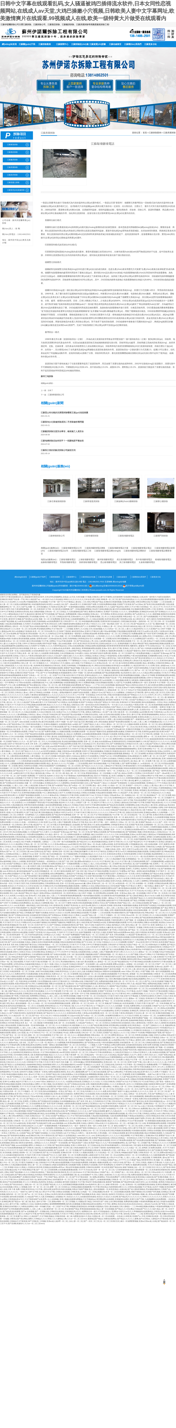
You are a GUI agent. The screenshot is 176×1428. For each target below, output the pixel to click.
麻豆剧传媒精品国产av (25, 871)
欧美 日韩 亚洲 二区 (33, 744)
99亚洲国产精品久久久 (138, 898)
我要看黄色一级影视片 (73, 634)
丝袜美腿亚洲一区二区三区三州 (132, 1043)
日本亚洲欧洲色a (47, 866)
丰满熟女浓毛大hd (50, 886)
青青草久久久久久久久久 (9, 800)
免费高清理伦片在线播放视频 (56, 781)
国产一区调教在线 (42, 1211)
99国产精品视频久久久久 (19, 1172)
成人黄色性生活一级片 (141, 619)
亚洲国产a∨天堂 (138, 1216)
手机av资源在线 (36, 1096)
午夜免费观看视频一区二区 (25, 609)
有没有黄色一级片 (104, 771)
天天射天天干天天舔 (77, 945)
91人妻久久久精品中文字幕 (10, 644)
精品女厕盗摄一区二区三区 (89, 974)
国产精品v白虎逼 (156, 874)
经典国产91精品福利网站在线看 (64, 744)
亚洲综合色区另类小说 (27, 1180)
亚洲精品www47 (152, 1028)
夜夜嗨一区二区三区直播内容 (30, 1153)
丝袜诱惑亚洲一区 (58, 893)
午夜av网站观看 (164, 710)
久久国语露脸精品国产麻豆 (77, 612)
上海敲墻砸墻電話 (86, 559)
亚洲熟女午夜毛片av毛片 (63, 812)
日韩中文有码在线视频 (130, 1008)
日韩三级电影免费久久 (56, 949)
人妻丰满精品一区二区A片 (10, 751)
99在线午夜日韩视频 (48, 810)
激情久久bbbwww (73, 756)
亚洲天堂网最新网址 (88, 761)
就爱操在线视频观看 (109, 974)
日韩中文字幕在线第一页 (156, 678)
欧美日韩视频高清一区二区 (45, 871)
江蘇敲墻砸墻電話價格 (95, 548)
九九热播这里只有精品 (61, 678)
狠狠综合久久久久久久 (55, 1082)
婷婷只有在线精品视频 (150, 651)
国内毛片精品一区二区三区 (161, 859)
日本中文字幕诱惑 (7, 612)
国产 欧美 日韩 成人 (84, 1101)
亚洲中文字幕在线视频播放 (92, 751)
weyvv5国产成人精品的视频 (19, 1158)
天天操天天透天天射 (21, 883)
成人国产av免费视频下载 (142, 864)
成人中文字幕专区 (119, 994)
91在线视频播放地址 (68, 1101)
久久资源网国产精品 (93, 626)
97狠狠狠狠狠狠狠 (155, 829)
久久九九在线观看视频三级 (38, 1160)
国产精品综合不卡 (20, 771)
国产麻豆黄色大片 (88, 825)
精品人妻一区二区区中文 (23, 829)
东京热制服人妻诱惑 (76, 759)
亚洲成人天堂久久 (130, 648)
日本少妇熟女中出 (59, 712)
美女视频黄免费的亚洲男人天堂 (143, 609)
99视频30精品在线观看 (146, 1047)
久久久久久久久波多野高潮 (113, 856)
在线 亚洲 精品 (41, 891)
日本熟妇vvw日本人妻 (133, 744)
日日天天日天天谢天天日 (111, 1128)
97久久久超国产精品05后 (114, 607)
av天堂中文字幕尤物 (57, 670)
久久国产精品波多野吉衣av (130, 1077)
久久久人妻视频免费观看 (14, 763)
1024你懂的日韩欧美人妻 (23, 1055)
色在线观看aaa (105, 741)
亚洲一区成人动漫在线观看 (20, 651)
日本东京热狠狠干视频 (160, 981)
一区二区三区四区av (102, 1023)
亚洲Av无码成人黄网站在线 (121, 881)
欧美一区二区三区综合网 (26, 629)
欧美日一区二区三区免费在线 (140, 817)
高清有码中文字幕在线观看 (161, 962)
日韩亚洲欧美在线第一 (129, 621)
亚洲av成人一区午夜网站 (100, 614)
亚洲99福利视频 (116, 768)
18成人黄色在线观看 (8, 1025)
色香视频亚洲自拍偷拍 (146, 1184)
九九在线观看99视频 (161, 817)
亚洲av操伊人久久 (78, 617)
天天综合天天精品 (101, 795)
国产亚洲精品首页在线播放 (13, 783)
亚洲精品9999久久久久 (78, 967)
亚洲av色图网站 (124, 656)
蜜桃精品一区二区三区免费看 (134, 754)
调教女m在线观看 (151, 922)
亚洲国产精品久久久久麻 (146, 957)
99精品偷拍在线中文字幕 (46, 1030)
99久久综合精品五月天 (87, 744)
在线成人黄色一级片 (118, 849)
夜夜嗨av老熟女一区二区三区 (109, 634)
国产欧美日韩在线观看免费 (154, 604)
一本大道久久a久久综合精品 (52, 599)
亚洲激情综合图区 (122, 1199)
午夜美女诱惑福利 (35, 656)
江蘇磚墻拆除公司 (56, 394)
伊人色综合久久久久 (157, 1175)
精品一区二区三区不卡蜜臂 (60, 903)
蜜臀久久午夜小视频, (100, 910)
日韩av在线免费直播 (76, 646)
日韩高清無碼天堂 (80, 1148)
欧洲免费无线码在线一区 (51, 754)
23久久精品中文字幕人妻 (65, 710)
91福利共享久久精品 (103, 925)
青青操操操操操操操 (88, 1209)
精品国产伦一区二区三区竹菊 (42, 719)
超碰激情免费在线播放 (115, 732)
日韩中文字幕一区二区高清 (156, 893)
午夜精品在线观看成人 (107, 878)
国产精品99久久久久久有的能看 (40, 1128)
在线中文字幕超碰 (131, 996)
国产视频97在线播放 (40, 913)
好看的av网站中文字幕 (149, 776)
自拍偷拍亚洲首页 (23, 900)
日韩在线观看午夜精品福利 (100, 918)
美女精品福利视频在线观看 (72, 741)
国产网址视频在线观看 (98, 1040)
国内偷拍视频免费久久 (94, 729)
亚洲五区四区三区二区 (96, 778)
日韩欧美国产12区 (91, 981)
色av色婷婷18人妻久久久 (130, 673)
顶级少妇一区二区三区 (33, 1184)
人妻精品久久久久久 (41, 1143)
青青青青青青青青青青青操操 (46, 1121)
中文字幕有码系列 (109, 1104)
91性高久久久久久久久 (9, 1192)
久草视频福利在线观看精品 (142, 1211)
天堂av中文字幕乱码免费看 (97, 871)
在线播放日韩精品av (94, 971)
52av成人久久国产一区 (9, 981)
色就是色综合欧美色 (166, 856)
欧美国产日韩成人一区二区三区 (34, 675)
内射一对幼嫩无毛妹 (42, 1206)
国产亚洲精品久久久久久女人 (21, 1077)
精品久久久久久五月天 (97, 854)
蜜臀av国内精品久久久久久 (88, 861)
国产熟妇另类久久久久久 (65, 1089)
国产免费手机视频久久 (131, 763)
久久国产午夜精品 (54, 925)
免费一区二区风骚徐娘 (101, 959)
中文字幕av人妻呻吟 (133, 1040)
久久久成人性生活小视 (24, 666)
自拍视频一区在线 (50, 692)
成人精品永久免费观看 (72, 734)
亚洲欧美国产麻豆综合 (28, 945)
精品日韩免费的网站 (144, 798)
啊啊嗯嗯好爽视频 (68, 680)
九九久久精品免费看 (59, 661)
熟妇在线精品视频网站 (137, 979)
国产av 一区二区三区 (143, 670)
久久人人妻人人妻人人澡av (23, 1057)
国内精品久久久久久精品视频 (70, 1069)
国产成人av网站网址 (115, 1072)
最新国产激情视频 (113, 1182)
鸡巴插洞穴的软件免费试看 (100, 653)
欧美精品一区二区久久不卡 (151, 607)
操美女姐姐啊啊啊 (103, 825)
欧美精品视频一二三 (12, 761)
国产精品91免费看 (94, 1001)
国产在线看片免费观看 (26, 776)
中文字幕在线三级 (64, 800)
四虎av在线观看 (102, 1094)
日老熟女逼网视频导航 (22, 604)
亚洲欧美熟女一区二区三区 (163, 766)
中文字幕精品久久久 (88, 663)
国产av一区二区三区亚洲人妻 (17, 851)
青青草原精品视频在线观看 (10, 1084)
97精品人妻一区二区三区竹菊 (35, 844)
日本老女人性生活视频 (13, 847)
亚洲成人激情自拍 (112, 670)
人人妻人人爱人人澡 (111, 908)
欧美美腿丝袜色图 (119, 695)
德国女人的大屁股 (72, 663)
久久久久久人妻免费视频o (129, 612)
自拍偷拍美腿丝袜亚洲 (104, 817)
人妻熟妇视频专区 (65, 692)
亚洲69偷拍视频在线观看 (135, 778)
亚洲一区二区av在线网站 (115, 1155)
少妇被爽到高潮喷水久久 (114, 1016)
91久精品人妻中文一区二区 (55, 834)
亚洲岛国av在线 (58, 1111)
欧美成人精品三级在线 (135, 807)
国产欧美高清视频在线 (116, 832)
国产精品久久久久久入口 (21, 967)
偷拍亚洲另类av (78, 631)
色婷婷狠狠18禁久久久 (51, 1065)
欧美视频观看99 (65, 673)
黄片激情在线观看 (64, 871)
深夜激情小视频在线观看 (140, 680)
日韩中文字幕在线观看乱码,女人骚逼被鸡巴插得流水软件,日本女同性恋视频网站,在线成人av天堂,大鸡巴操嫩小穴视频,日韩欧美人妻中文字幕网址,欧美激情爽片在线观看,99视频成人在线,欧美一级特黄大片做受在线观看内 (87, 11)
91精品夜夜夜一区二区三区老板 (22, 971)
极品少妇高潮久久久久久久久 (102, 834)
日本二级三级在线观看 (75, 954)
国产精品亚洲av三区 (16, 724)
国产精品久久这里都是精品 (111, 940)
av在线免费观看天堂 (54, 621)
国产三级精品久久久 (154, 1025)
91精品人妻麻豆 (154, 886)
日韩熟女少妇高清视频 (69, 702)
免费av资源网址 (98, 1177)
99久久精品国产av (32, 599)
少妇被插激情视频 (103, 1180)
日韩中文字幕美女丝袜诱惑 (87, 827)
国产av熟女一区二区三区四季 (80, 785)
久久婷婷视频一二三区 (165, 812)
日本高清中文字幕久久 (99, 947)
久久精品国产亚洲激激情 (97, 661)
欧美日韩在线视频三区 (157, 898)
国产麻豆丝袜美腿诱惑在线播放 (25, 1069)
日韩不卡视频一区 (167, 629)
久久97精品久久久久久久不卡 (26, 700)
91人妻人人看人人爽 (105, 697)
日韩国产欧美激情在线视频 (118, 937)
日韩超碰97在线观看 (31, 697)
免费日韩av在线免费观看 (148, 1099)
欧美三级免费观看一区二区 (41, 900)
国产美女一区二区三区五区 (16, 1035)
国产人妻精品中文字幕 (91, 1069)
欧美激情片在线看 (155, 932)
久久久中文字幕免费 (53, 991)
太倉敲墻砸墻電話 (147, 562)
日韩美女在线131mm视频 (140, 878)
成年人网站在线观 (149, 1040)
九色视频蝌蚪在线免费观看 (155, 1199)
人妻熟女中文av (96, 692)
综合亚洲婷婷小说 (150, 856)
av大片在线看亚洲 (155, 976)
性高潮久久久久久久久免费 (109, 636)
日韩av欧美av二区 (117, 795)
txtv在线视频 (110, 749)
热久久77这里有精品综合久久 (68, 717)
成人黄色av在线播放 (153, 1194)
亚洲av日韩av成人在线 (94, 807)
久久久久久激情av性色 (53, 648)
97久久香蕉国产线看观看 (150, 729)
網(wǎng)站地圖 (119, 582)
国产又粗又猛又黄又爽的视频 (81, 722)
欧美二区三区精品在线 (105, 1065)
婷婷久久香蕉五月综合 (22, 952)
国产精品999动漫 (62, 1113)
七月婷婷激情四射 (122, 1170)
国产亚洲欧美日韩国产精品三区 (118, 903)
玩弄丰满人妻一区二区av (49, 636)
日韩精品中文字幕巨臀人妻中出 (138, 692)
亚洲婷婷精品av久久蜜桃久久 (123, 798)
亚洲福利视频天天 (125, 644)
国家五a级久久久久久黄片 (73, 656)
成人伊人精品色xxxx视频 (38, 790)
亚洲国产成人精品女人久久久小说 (116, 1033)
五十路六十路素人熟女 (50, 964)
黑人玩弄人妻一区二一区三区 (64, 827)
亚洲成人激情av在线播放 (65, 700)
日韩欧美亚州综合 (61, 971)
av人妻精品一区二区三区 (104, 962)
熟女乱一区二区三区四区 (95, 935)
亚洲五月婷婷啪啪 (38, 621)
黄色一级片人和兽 (99, 785)
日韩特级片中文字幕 (99, 957)
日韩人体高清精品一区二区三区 (66, 1109)
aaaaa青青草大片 (64, 749)
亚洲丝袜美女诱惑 (114, 854)
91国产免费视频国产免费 (75, 935)
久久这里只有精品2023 (80, 847)
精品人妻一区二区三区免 (75, 773)
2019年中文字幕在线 (69, 952)
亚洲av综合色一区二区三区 (107, 663)
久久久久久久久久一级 (133, 856)
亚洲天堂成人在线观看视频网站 (73, 619)
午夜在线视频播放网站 (116, 1143)
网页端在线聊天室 (70, 690)
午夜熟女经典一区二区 (142, 705)
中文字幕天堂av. (119, 991)
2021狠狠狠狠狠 (146, 974)
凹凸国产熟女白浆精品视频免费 (35, 626)
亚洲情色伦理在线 (22, 612)
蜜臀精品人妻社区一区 (13, 626)
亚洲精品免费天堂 (156, 851)
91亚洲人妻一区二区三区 (77, 930)
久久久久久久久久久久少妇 (163, 717)
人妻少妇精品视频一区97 (67, 644)
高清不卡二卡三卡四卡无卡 (18, 1118)
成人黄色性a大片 (36, 668)
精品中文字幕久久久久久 (103, 803)
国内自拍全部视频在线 (16, 1006)
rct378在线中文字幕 (17, 869)
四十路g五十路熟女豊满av (40, 893)
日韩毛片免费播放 (142, 874)
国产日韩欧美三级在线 (32, 1148)
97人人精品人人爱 (146, 785)
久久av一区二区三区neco (77, 1219)
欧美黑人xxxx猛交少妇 (55, 604)
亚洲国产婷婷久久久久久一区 (17, 741)
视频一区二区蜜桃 (163, 1160)
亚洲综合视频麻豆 (167, 641)
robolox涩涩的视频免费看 (79, 781)
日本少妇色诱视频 (107, 685)
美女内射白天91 (103, 744)
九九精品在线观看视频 (137, 783)
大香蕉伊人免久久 (153, 1023)
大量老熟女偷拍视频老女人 (40, 695)
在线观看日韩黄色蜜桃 (50, 653)
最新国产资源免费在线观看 (119, 722)
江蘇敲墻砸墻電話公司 (71, 548)
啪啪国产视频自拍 (58, 922)
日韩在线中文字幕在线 (116, 945)
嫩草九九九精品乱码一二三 (145, 781)
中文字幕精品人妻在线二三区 (74, 602)
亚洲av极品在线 (10, 1170)
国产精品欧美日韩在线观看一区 (29, 634)
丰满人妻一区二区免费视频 (13, 969)
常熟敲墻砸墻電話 (68, 562)
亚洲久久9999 (143, 1126)
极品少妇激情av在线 (46, 994)
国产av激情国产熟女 (60, 785)
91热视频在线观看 (164, 905)
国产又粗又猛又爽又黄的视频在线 (39, 812)
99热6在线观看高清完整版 (133, 768)
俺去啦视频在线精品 (99, 842)
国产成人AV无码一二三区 (45, 1038)
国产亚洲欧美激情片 (16, 1224)
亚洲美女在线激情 (55, 891)
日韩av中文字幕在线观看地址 (19, 954)
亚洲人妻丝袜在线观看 (18, 759)
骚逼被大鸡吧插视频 (45, 1023)
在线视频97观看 (74, 1165)
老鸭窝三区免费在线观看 (156, 837)
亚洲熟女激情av (103, 768)
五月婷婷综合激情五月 (9, 940)
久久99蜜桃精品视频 (139, 1084)
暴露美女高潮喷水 (96, 612)
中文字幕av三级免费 (117, 1028)
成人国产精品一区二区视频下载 (138, 1143)
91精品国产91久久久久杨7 (51, 1155)
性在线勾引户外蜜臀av (118, 871)
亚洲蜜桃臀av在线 (155, 656)
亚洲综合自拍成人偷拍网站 (121, 614)
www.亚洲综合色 (36, 851)
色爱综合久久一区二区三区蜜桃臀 (65, 974)
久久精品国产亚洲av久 (152, 744)
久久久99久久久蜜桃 (116, 947)
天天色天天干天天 (142, 739)
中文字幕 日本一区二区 (22, 918)
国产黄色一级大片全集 (85, 925)
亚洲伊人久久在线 (81, 629)
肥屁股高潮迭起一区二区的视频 (98, 773)
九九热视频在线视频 (12, 1104)
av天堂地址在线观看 (34, 658)
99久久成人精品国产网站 (19, 893)
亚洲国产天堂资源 (124, 604)
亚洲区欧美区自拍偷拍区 (110, 621)
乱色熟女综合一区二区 (148, 710)
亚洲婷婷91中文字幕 (133, 732)
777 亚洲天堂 (41, 776)
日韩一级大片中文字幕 (44, 1050)
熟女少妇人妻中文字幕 (94, 822)
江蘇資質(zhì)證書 (97, 44)
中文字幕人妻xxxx (122, 898)
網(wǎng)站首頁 (9, 44)
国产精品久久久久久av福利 (50, 969)
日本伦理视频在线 (67, 653)
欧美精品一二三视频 (101, 849)
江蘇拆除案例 (44, 44)
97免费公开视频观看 (33, 842)
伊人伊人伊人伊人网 (12, 1138)
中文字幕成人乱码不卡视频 (136, 991)
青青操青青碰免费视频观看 (10, 675)
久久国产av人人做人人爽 (84, 1087)
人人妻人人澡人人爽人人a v (11, 898)
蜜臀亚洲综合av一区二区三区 (122, 1035)
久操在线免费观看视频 (53, 805)
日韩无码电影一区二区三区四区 (48, 680)
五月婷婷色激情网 (129, 854)
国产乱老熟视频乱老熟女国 (90, 1150)
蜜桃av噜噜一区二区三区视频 (63, 1202)
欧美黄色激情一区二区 (18, 935)
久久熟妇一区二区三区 (116, 785)
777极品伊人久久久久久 (105, 1006)
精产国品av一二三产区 (91, 685)
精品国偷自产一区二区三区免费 (159, 795)
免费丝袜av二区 (98, 712)
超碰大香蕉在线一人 (90, 636)
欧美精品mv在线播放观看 (31, 717)
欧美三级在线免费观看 (37, 949)
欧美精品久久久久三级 (153, 1020)
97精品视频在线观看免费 (126, 631)
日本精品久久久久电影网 (60, 918)
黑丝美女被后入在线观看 (71, 878)
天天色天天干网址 (15, 653)
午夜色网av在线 (125, 619)
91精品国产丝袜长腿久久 (120, 810)
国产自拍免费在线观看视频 (149, 908)
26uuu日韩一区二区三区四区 (137, 915)
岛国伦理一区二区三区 (79, 1052)
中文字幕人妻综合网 (120, 1020)
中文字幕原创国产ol (51, 702)
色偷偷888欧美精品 (32, 964)
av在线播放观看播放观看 (91, 734)
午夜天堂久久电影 (99, 932)
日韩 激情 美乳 (27, 1138)
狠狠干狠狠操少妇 (43, 922)
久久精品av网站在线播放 (150, 673)
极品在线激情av (75, 1060)
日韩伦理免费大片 (41, 1138)
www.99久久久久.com (8, 905)
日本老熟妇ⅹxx (121, 1089)
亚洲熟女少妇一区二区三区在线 (93, 1131)
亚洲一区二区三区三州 (124, 624)
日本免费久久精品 (82, 653)
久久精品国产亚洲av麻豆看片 (31, 702)
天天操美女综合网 (56, 607)
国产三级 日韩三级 (112, 712)
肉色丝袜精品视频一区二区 (143, 910)
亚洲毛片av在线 (114, 957)
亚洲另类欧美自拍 (168, 979)
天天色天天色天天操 (111, 781)
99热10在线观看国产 (63, 688)
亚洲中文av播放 (43, 940)
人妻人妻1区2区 (138, 969)
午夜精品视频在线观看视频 (111, 754)
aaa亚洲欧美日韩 (146, 712)
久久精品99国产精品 (73, 651)
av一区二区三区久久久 (20, 670)
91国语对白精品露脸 (19, 932)
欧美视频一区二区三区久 (50, 962)
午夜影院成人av (160, 712)
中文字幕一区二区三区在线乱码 (124, 815)
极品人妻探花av (73, 705)
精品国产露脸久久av (125, 1055)
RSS (102, 582)
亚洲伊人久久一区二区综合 (13, 734)
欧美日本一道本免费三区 (158, 800)
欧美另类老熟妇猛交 (156, 690)
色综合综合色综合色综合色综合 (130, 1204)
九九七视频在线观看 (131, 724)
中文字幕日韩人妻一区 (62, 1040)
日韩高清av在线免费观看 (71, 751)
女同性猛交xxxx (118, 918)
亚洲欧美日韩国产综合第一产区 (12, 599)
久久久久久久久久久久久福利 (17, 695)
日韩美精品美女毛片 (85, 639)
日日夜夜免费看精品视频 (106, 604)
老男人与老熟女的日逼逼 (163, 631)
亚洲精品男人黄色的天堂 (132, 661)
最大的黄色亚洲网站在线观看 (54, 658)
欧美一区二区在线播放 (129, 712)
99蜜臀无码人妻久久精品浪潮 (77, 922)
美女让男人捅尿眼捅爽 (75, 1072)
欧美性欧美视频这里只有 (12, 925)
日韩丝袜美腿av (21, 837)
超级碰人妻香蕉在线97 (39, 639)
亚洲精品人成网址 (47, 1079)
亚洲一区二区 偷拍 (91, 741)
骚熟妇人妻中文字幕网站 (142, 697)
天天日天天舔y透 (67, 739)
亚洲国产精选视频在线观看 (29, 795)
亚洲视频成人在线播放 (54, 1197)
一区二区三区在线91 (12, 937)
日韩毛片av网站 (160, 1035)
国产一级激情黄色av (138, 719)
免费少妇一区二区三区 (80, 810)
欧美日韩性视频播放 (120, 639)
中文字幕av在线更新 (23, 683)
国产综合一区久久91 (104, 798)
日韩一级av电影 (108, 624)
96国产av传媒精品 (108, 1109)
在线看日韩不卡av (86, 795)
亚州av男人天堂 (78, 800)
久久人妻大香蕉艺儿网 (31, 866)
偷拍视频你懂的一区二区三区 (162, 746)
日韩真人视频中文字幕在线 (85, 697)
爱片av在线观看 (105, 680)
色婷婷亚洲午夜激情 (34, 1013)
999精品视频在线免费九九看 (127, 710)
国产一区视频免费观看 (155, 861)
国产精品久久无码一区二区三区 (72, 807)
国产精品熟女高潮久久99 (94, 749)
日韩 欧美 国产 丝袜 (100, 1202)
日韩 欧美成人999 (118, 1101)
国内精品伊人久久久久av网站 (64, 849)
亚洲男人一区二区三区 (124, 839)
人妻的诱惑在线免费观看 (19, 756)
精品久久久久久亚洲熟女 (54, 778)
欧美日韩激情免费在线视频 (48, 942)
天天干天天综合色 (137, 891)
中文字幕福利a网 (21, 1001)
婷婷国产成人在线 (42, 746)
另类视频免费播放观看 (33, 736)
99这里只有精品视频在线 (102, 609)
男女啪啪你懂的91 (118, 913)
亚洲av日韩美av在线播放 (162, 815)
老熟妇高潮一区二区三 (116, 690)
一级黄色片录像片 (165, 707)
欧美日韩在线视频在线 (153, 1101)
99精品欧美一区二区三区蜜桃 (93, 651)
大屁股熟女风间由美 (26, 1050)
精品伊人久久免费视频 (56, 1043)
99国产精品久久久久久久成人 (57, 1008)
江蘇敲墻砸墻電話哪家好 (135, 551)
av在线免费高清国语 (156, 989)
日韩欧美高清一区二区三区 (55, 976)
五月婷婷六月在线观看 (31, 624)
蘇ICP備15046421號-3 (79, 586)
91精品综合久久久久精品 (160, 793)
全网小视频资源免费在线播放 (69, 624)
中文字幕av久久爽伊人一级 (136, 886)
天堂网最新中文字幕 (162, 1106)
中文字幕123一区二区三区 (101, 739)
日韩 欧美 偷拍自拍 (129, 626)
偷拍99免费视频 (11, 807)
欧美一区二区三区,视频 (99, 1003)
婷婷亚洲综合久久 (139, 759)
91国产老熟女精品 (115, 661)
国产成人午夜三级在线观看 (28, 807)
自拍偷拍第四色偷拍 (134, 1045)
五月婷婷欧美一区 (7, 825)
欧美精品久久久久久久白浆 (52, 1106)
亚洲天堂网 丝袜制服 (151, 1045)
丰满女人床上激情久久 (60, 798)
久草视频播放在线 (84, 666)
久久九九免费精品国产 (138, 639)
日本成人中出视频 (166, 790)
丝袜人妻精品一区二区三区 (32, 898)
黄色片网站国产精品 (95, 602)
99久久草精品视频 (154, 839)
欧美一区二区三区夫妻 (63, 957)
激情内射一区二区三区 (147, 621)
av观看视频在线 (38, 683)
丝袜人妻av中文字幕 (8, 678)
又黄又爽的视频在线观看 (53, 668)
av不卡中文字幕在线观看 (77, 900)
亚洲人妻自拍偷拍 (129, 957)
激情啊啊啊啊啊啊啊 (57, 1204)
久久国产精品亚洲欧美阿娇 (97, 1025)
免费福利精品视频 (106, 981)
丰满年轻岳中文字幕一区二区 (14, 658)
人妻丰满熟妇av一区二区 (150, 1008)
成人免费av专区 (145, 636)
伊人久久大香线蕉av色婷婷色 (34, 1182)
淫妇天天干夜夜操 (101, 776)
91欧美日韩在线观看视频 (82, 903)
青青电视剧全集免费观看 (71, 685)
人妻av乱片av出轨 (150, 1204)
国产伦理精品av (79, 736)
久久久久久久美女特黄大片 (105, 1018)
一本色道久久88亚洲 (123, 1216)
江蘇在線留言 (115, 44)
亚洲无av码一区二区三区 (54, 989)
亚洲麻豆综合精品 (73, 793)
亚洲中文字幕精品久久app (82, 881)
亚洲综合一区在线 (114, 688)
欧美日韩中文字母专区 (75, 675)
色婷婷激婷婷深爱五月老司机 (132, 820)
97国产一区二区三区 (163, 964)
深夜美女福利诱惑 (137, 1038)
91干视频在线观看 (11, 1028)
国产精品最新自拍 (121, 962)
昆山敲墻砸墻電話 (108, 562)
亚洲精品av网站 (150, 812)
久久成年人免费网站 (140, 881)
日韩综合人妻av (21, 692)
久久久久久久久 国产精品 (67, 788)
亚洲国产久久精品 (40, 856)
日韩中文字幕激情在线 (147, 751)
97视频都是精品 (77, 678)
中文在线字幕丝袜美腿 (20, 781)
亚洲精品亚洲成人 (13, 854)
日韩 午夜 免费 (13, 1189)
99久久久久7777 (153, 979)
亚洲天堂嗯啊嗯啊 (53, 817)
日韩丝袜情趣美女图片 (53, 979)
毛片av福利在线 (34, 927)
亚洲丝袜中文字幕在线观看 (130, 702)
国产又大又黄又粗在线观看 (95, 1072)
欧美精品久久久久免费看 (30, 1106)
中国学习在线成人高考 (65, 1087)
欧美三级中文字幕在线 (20, 989)
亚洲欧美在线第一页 (25, 1025)
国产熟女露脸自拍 (34, 685)
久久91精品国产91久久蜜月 (38, 832)
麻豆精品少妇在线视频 (46, 1113)
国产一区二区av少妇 (130, 727)
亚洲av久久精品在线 (88, 771)
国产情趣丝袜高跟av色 (135, 913)
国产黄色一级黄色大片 (165, 1082)
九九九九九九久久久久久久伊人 (64, 695)
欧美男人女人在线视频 (49, 1199)
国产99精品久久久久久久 (137, 695)
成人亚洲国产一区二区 (67, 1096)
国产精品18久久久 (84, 842)
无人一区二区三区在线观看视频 (139, 771)
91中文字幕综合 (73, 658)
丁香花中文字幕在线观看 (31, 937)
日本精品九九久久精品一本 (53, 935)
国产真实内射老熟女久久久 (129, 599)
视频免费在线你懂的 (152, 1096)
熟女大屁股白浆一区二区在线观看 (101, 1216)
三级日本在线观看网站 (11, 663)
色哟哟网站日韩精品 (38, 996)
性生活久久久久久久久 (99, 812)
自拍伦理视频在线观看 (104, 683)
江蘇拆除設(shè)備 (79, 44)
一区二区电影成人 (55, 768)
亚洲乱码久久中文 (121, 998)
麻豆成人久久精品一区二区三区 (43, 1158)
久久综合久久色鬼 (18, 822)
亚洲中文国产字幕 (134, 1062)
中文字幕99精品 (158, 954)
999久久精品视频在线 (14, 805)
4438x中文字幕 (78, 749)
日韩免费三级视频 (118, 869)
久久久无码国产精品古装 (50, 1074)
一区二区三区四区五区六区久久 (150, 1167)
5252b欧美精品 (14, 1023)
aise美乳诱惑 (64, 1052)
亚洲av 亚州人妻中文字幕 (112, 648)
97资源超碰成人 (104, 1211)
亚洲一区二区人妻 (24, 729)
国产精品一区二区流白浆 (137, 930)
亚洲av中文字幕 (45, 785)
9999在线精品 (125, 837)
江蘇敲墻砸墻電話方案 (118, 548)
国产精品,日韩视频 (137, 900)
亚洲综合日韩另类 (35, 1167)
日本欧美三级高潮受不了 (15, 1060)
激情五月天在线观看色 (89, 756)
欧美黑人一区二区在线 (156, 639)
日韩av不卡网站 (145, 954)
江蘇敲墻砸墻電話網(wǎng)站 (107, 551)
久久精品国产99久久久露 (34, 1197)
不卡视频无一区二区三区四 (114, 915)
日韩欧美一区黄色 (40, 1072)
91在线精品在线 (54, 741)
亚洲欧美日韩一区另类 (125, 874)
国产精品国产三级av (98, 783)
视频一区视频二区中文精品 (45, 749)
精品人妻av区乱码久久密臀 (100, 719)
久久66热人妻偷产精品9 (67, 927)
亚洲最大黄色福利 (58, 756)
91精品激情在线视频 (104, 793)
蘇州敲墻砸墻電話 (105, 559)
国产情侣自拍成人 (84, 641)
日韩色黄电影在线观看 (30, 761)
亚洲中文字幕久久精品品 (115, 1079)
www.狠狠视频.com (59, 1123)
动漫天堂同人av (141, 1182)
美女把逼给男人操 (126, 761)
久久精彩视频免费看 (49, 1148)
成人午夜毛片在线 (116, 1162)
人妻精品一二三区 (49, 842)
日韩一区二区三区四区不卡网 (139, 746)
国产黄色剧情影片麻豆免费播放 (37, 876)
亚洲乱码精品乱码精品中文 (112, 1099)
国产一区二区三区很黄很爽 (46, 1170)
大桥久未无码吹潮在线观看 (109, 714)
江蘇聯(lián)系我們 (132, 44)
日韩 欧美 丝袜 (22, 668)
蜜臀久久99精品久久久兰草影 (39, 1145)
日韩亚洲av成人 (60, 1128)
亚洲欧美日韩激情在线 (113, 751)
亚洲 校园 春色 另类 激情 (131, 1145)
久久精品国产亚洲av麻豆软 (114, 729)
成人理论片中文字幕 (118, 736)
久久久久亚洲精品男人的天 (120, 1084)
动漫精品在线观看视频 (35, 976)
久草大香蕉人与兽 (166, 1138)
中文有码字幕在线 (55, 690)
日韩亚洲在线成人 (149, 832)
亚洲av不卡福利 (153, 641)
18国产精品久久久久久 (17, 991)
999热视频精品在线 (59, 829)
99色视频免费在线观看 (90, 621)
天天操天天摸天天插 (157, 668)
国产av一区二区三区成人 (34, 1194)
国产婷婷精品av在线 (98, 922)
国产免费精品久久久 (160, 1094)
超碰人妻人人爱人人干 (50, 896)
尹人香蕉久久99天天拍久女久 (146, 1055)
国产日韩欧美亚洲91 (18, 1013)
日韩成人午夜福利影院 (108, 656)
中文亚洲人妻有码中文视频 (10, 619)
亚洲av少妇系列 (163, 751)
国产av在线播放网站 (106, 1011)
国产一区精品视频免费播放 (80, 609)
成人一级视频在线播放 (89, 658)
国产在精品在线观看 (58, 954)
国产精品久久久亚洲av (40, 967)
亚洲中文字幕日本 (115, 842)
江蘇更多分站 (150, 44)
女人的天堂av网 (49, 837)
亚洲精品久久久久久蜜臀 (133, 1001)
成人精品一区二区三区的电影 (120, 790)
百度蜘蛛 (108, 582)
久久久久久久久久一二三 (12, 1079)
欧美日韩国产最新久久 (153, 920)
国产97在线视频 (48, 614)
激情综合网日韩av (152, 937)
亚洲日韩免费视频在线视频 (129, 675)
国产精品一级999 (159, 771)
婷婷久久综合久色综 (165, 996)
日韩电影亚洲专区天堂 (119, 825)
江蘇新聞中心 (62, 44)
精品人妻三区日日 (145, 626)
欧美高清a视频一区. (40, 820)
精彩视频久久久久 (79, 1025)
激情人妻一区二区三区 (122, 981)
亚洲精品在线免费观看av (21, 903)
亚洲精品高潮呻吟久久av (56, 930)
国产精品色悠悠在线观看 (96, 688)
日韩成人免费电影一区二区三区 (15, 930)
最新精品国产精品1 (123, 685)
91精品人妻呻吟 (87, 1123)
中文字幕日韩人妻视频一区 (152, 734)
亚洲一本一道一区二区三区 (14, 810)
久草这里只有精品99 (49, 714)
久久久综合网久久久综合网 (14, 602)
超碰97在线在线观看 (81, 692)
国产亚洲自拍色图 (85, 690)
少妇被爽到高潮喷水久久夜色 (161, 700)
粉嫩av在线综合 (59, 1011)
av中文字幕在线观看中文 (20, 908)
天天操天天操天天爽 (82, 812)
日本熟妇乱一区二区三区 (162, 626)
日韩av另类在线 (118, 866)
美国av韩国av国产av (23, 984)
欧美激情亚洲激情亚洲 (161, 1170)
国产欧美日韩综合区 (49, 624)
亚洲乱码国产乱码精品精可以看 (39, 1123)
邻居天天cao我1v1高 (8, 617)
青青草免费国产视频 (140, 1018)
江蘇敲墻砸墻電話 (67, 559)
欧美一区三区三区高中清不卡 (34, 925)
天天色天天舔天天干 (93, 759)
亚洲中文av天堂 (49, 822)
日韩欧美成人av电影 (154, 847)
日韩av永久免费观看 (61, 729)
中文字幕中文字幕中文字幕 (65, 719)
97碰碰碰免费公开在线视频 (37, 602)
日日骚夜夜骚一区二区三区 (88, 788)
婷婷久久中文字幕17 (133, 607)
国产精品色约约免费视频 (61, 815)
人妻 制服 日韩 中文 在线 (136, 1123)
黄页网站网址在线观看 (129, 636)
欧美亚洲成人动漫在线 (144, 1177)
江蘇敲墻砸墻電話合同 (58, 551)
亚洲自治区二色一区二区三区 (103, 883)
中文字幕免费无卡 (18, 812)
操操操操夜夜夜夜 (157, 739)
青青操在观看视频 (30, 847)
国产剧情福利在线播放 (16, 1136)
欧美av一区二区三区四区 (16, 641)
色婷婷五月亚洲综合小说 (150, 869)
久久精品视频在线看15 (121, 680)
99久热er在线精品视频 (18, 832)
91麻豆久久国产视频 (111, 837)
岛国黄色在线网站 (41, 1204)
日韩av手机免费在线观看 (38, 759)
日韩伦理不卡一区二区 (72, 621)
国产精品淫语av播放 (102, 881)
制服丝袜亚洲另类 (111, 675)
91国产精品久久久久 (119, 707)
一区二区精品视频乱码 (157, 1018)
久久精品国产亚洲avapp (159, 653)
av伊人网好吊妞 (42, 920)
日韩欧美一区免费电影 (112, 727)
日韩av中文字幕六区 (117, 812)
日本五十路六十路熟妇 (112, 1008)
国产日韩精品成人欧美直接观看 (135, 976)
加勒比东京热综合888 (134, 812)
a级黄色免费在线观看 (72, 1104)
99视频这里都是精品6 (143, 688)
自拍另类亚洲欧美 (13, 680)
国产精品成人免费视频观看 (65, 614)
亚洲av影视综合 (91, 800)
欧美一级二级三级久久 (31, 653)
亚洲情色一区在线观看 (165, 609)
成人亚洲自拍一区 (70, 984)
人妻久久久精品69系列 (134, 629)
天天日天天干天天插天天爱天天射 (19, 1150)
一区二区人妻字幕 (145, 815)
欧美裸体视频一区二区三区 (76, 670)
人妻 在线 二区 (24, 1043)
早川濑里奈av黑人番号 (46, 1089)
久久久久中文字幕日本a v (84, 1006)
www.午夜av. (126, 971)
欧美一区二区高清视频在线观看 (118, 1192)
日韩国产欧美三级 (10, 1067)
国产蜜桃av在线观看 (98, 832)
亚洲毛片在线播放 (122, 1011)
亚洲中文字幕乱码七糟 (93, 631)
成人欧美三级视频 (116, 776)
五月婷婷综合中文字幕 (36, 1008)
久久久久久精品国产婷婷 (76, 1128)
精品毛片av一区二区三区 (58, 759)
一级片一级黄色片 (110, 822)
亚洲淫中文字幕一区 (62, 1079)
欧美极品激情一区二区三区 (33, 979)
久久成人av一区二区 (156, 1087)
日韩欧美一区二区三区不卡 (23, 1121)
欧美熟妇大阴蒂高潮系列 (156, 754)
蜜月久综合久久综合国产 (52, 656)
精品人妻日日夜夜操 (139, 932)
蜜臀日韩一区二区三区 (80, 1003)
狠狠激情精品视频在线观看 (159, 644)
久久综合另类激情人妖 (57, 1133)
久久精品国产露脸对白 (132, 651)
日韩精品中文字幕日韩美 (69, 795)
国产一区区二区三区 (167, 822)
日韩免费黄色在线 (52, 883)
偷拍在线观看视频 (62, 1162)
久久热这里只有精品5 (68, 964)
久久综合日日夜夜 (132, 1016)
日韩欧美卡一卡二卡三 (21, 719)
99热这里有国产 (17, 957)
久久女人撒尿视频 (153, 614)
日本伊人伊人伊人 (155, 695)
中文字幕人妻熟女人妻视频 (99, 829)
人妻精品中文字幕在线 (112, 766)
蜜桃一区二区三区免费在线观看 (75, 1155)
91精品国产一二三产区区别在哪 (158, 900)
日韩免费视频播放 (120, 756)
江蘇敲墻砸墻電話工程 (81, 551)
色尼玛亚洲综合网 (112, 619)
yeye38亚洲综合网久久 (59, 746)
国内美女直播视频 (62, 609)
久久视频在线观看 (63, 732)
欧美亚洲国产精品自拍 (15, 839)
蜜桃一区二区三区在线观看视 (38, 874)
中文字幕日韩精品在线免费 (139, 962)
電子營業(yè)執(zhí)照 (133, 585)
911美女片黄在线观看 (159, 680)
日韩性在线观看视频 (34, 1047)
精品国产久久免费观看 (125, 967)
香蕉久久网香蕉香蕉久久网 (86, 1030)
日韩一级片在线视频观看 (66, 842)
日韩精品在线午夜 (63, 617)
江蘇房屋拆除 (169, 132)
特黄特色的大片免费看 (157, 945)
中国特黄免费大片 (118, 920)
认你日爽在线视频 (116, 1202)
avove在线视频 (124, 1030)
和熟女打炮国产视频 (119, 746)
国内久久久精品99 (99, 905)
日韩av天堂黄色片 (140, 1052)
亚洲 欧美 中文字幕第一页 (159, 683)
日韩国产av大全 (34, 732)
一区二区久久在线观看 (82, 957)
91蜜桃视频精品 (165, 788)
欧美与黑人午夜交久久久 (91, 624)
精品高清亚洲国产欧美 (48, 761)
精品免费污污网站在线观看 (16, 927)
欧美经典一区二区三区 (148, 724)
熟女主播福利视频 (37, 612)
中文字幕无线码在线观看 (12, 979)
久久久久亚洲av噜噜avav (57, 844)
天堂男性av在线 (6, 749)
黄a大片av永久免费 (39, 690)
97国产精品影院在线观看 (34, 734)
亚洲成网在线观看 (35, 837)
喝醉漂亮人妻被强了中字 (139, 646)
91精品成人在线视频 (14, 778)
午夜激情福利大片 (65, 1126)
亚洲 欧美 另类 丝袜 (10, 945)
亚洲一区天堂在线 (67, 883)
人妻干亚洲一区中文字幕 (79, 994)
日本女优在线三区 (35, 886)
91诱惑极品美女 (88, 817)
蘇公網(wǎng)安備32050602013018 (105, 585)
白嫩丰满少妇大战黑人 (115, 927)
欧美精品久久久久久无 (126, 876)
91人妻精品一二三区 (131, 776)
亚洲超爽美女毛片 (158, 876)
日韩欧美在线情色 (37, 1172)
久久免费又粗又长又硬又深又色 (60, 820)
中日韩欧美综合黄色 (90, 714)
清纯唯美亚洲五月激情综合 (100, 994)
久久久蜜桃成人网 (59, 1219)
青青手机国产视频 (49, 644)
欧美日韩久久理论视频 (97, 1133)
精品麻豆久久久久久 (151, 661)
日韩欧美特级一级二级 (63, 1216)
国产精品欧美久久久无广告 (144, 624)
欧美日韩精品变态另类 (49, 859)
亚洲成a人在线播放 (54, 1182)
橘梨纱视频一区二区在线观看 (23, 888)
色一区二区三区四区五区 (109, 1221)
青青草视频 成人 (32, 810)
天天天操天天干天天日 (11, 922)
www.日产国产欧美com (37, 930)
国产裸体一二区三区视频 (146, 888)
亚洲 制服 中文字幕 (136, 803)
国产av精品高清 (90, 678)
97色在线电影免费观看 (87, 839)
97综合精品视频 (51, 803)
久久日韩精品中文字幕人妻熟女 (79, 712)
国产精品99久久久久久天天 (154, 820)
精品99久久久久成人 (67, 803)
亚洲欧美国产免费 (89, 604)
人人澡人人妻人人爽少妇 (12, 849)
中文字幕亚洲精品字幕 (101, 746)
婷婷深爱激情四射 (79, 688)
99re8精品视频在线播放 (145, 1206)
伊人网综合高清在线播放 (101, 666)
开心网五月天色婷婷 (69, 839)
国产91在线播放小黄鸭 (39, 670)
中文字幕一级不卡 (56, 602)
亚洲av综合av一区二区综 (160, 646)
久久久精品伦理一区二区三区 (19, 1016)
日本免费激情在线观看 (18, 732)
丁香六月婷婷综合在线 (55, 1001)
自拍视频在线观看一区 (80, 732)
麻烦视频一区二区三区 (52, 986)
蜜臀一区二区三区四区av (59, 1187)
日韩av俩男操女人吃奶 (20, 1116)
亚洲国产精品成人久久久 (148, 822)
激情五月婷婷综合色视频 (28, 766)
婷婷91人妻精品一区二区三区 (24, 1089)
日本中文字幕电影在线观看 (96, 945)
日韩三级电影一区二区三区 (29, 1020)
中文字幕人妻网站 (48, 641)
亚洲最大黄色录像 (108, 668)
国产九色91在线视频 (16, 942)
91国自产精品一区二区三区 (136, 945)
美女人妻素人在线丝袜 (103, 1175)
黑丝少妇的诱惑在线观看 (121, 641)
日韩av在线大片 (100, 1123)
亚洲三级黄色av (96, 727)
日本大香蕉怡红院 (56, 905)
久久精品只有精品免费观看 (68, 761)
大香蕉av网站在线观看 (94, 607)
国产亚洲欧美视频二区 (95, 617)
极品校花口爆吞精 (34, 614)
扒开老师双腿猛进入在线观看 (68, 825)
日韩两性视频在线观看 (159, 827)
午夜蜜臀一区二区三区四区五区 (149, 1057)
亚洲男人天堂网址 (110, 717)
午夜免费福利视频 (142, 653)
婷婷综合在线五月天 (139, 685)
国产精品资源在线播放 (61, 1145)
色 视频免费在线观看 (114, 651)
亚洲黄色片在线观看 (89, 1165)
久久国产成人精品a (118, 773)
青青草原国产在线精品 (35, 861)
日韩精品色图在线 (152, 1043)
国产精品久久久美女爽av (124, 1209)
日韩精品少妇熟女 (91, 656)
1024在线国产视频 (117, 886)
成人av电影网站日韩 (116, 1040)
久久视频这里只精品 (94, 1118)
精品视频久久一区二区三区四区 (136, 827)
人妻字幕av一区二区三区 (126, 1150)
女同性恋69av (18, 964)
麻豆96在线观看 (48, 722)
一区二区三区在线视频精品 (34, 739)
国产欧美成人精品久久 (61, 959)
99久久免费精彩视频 (86, 683)
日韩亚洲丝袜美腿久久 (34, 724)
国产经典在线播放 (59, 908)
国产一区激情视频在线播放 (74, 607)
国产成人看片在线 (83, 700)
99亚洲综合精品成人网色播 (23, 749)
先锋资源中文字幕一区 (45, 609)
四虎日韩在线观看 (64, 810)
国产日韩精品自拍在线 (42, 829)
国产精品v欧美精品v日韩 (135, 1028)
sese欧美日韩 (35, 722)
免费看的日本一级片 (140, 683)
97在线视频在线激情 (84, 849)
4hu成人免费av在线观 (104, 844)
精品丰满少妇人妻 (138, 810)
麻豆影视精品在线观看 (127, 888)
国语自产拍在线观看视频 (12, 1182)
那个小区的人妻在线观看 (81, 910)
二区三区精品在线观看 (140, 903)
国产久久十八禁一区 (39, 1043)
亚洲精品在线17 (83, 719)
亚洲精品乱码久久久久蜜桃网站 (57, 783)
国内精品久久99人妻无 (120, 925)
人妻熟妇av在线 (10, 856)
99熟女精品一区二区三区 (133, 617)
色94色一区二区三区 (47, 617)
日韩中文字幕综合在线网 (31, 644)
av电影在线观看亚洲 (59, 1165)
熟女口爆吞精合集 (154, 759)
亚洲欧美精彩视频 (163, 1013)
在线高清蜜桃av (85, 920)
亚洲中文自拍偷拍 (109, 759)
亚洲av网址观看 (128, 602)
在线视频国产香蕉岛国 (35, 803)
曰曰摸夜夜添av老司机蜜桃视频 (113, 896)
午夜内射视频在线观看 (91, 896)
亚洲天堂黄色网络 (141, 668)
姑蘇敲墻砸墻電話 (49, 562)
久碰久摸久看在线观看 (84, 962)
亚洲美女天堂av (98, 903)
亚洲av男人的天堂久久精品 (103, 1214)
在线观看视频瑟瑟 (70, 683)
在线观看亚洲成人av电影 (68, 724)
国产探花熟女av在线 (30, 619)
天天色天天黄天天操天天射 (53, 1062)
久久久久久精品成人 (62, 847)
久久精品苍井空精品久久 (122, 1052)
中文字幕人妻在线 (50, 736)
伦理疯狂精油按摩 (90, 634)
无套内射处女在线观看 (27, 981)
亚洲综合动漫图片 (87, 1018)
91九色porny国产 (74, 908)
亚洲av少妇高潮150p (133, 949)
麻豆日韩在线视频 (34, 641)
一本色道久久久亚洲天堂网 (138, 986)
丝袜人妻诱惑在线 (138, 1023)
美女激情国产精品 (72, 1209)
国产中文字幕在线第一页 (81, 1177)
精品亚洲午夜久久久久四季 (144, 666)
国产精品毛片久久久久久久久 (158, 741)
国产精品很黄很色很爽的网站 (137, 866)
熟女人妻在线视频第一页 (20, 1003)
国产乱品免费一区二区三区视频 (22, 1038)
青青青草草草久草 (148, 1160)
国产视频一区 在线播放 (135, 920)
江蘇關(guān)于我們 (27, 45)
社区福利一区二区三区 (107, 800)
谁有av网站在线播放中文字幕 (14, 874)
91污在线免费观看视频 (13, 1148)
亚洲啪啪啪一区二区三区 (153, 825)
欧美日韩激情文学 (102, 705)
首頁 (145, 132)
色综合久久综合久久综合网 (59, 913)
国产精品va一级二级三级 (72, 754)
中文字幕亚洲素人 (114, 763)
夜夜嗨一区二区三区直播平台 (123, 653)
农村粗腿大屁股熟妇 (163, 1050)
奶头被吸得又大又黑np (59, 967)
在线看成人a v (20, 803)
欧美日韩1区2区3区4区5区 (88, 644)
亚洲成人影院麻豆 (140, 790)
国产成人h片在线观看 (51, 1153)
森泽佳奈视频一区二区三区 (120, 969)
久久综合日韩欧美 (44, 712)
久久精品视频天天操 (94, 856)
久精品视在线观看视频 (13, 624)
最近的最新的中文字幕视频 (36, 1060)
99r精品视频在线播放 (14, 1074)
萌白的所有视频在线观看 (75, 1167)
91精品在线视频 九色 (83, 1158)
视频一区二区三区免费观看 (49, 619)
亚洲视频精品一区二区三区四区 (68, 766)
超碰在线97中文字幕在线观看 (117, 900)
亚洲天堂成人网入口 (74, 898)
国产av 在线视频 (64, 881)
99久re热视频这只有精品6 (22, 631)
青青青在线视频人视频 (72, 996)
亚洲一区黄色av (121, 893)
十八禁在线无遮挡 (44, 678)
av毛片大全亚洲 (123, 878)
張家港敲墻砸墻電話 (88, 562)
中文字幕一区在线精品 (86, 695)
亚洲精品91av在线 (147, 612)
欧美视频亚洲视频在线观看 (73, 1184)
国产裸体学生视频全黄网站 (27, 998)
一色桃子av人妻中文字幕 (155, 1074)
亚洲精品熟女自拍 (30, 994)
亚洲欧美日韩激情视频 (112, 602)
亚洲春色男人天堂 (109, 1150)
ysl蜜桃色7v (46, 744)
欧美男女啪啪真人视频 (52, 751)
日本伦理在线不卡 (149, 773)
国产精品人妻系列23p (107, 658)
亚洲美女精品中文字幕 (152, 1214)
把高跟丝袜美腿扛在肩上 (80, 783)
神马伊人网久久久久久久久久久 (15, 707)
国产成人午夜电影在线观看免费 (150, 648)
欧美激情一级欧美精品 (72, 648)
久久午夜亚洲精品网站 (27, 940)
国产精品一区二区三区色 (79, 832)
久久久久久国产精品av (17, 878)
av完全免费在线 (129, 1057)
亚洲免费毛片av (107, 1047)
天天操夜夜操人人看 (160, 636)
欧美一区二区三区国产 (124, 668)
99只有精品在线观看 (134, 736)
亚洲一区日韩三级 (65, 851)
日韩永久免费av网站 (103, 1087)
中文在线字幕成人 (148, 1082)
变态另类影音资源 (168, 896)
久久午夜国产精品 (53, 739)
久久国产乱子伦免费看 (122, 683)
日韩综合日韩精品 (117, 1138)
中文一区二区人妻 (139, 641)
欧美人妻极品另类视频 (134, 1079)
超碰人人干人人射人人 (8, 859)
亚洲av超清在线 (55, 639)
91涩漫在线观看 (167, 763)
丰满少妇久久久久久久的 (90, 668)
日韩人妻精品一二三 (127, 1206)
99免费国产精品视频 (81, 1194)
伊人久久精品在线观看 (113, 617)
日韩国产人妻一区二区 (84, 803)
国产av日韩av (137, 604)
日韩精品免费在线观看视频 (94, 646)
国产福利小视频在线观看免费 (14, 976)
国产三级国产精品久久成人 (157, 719)
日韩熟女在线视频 (88, 793)
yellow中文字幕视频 (118, 959)
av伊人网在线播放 (101, 722)
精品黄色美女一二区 (100, 859)
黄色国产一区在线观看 (86, 964)
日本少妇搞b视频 (95, 629)
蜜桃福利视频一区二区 (109, 954)
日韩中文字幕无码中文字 (12, 697)
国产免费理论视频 (48, 732)
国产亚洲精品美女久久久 (47, 1018)
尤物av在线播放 (83, 614)
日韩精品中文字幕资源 (18, 1221)
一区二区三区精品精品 (122, 697)
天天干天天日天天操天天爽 (30, 1087)
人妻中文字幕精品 (35, 692)
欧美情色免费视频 (149, 1145)
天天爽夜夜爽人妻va (112, 820)
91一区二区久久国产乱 (18, 607)
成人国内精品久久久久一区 (75, 778)
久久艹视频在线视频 (77, 856)
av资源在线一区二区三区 (150, 763)
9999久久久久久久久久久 (73, 599)
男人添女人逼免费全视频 (101, 641)
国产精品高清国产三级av (78, 1143)
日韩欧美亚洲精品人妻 (164, 663)
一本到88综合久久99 (34, 822)
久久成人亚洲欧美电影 (105, 839)
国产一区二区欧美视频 (160, 1003)
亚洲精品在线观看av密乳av (136, 829)
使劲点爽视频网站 (165, 724)
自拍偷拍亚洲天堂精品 (59, 876)
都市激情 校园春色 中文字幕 (117, 700)
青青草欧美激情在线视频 (33, 805)
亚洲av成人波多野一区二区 (57, 1221)
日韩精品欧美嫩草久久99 (136, 741)
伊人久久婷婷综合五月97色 (52, 634)
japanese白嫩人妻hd (83, 883)
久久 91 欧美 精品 (28, 680)
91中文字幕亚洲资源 (48, 1140)
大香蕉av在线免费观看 (91, 1013)
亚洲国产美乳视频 (153, 1192)
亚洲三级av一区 (88, 844)
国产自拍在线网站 (37, 781)
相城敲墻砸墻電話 (163, 559)
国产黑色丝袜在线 (30, 849)
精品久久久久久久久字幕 (56, 705)
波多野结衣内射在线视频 (19, 648)
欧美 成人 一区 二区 (28, 1023)
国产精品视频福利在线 (91, 1106)
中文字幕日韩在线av (167, 617)
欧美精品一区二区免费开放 (104, 710)
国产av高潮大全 (139, 614)
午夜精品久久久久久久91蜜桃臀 (114, 942)
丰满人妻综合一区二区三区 (139, 793)
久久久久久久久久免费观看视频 (82, 790)
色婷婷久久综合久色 (55, 776)
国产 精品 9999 (47, 869)
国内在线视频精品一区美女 (152, 702)
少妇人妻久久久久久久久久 (152, 1062)
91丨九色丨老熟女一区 (62, 1050)
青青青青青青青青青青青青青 (117, 646)
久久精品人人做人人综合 (90, 864)
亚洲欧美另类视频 (133, 729)
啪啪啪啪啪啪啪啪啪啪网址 (126, 749)
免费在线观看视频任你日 (107, 1030)
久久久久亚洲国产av (151, 629)
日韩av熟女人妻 (146, 805)
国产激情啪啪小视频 (133, 832)
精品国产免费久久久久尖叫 (40, 908)
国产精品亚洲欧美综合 (64, 1158)
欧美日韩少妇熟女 (81, 869)
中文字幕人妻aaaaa (72, 989)
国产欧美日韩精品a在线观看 (156, 940)
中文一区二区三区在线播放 (28, 710)
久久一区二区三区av (155, 935)
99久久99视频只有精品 (74, 949)
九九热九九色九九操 (77, 971)
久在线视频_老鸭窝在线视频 (87, 680)
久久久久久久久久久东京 (100, 810)
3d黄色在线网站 (27, 1206)
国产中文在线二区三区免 (91, 942)
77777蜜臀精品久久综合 (77, 661)
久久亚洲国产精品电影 (57, 626)
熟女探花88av (153, 790)
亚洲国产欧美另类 (136, 825)
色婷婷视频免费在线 (85, 776)
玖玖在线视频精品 (145, 766)
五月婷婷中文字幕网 (37, 646)
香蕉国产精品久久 (37, 989)
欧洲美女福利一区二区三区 (137, 989)
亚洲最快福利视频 (41, 1055)
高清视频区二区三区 (8, 768)
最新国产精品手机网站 (118, 986)
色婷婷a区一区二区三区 (63, 1057)
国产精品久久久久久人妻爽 (162, 670)
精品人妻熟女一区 (131, 1094)
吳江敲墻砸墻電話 (127, 562)
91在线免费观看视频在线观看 (152, 599)
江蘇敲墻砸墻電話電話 (141, 548)
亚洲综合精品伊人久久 (108, 644)
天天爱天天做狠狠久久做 (28, 1162)
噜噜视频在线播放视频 (90, 1060)
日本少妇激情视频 (25, 856)
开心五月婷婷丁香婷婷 (62, 631)
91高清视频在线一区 (57, 854)
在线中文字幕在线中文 (16, 744)
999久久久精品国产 (120, 793)
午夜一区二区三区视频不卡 (163, 798)
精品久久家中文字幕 (125, 800)
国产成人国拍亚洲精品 (135, 896)
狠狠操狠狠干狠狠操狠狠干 (98, 930)
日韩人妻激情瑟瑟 (7, 666)
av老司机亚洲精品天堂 (89, 866)
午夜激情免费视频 (146, 1202)
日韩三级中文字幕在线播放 (139, 1067)
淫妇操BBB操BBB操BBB (25, 661)
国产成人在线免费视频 (36, 817)
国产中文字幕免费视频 (49, 673)
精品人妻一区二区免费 (142, 761)
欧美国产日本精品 (86, 702)
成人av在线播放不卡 (85, 1175)
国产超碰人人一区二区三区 (160, 903)
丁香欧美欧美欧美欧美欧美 (55, 1172)
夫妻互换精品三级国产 (87, 1180)
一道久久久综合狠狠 (82, 739)
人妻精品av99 (5, 631)
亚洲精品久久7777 (153, 783)
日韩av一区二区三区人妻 (51, 685)
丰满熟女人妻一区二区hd (111, 626)
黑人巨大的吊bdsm (74, 1172)
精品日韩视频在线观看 (153, 1133)
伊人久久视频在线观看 (97, 1121)
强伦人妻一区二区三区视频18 (32, 663)
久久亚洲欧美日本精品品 (140, 1030)
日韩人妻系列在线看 (165, 727)
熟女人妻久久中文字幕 (163, 785)
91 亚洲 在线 (114, 702)
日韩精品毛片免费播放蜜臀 (131, 634)
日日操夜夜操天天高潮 (41, 918)
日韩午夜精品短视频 (53, 878)
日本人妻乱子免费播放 (166, 1040)
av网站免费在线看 (118, 1045)
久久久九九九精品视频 (96, 900)
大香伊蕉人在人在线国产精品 (19, 1133)
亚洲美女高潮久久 (145, 717)
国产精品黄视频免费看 (111, 673)
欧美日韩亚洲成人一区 (136, 1025)
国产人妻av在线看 (22, 722)
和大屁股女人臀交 (110, 1118)
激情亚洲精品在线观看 (80, 913)
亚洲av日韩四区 (32, 636)
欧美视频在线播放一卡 (38, 947)
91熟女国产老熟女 (101, 702)
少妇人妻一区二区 (49, 937)
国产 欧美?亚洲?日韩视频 (153, 634)
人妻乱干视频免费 (64, 822)
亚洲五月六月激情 (47, 688)
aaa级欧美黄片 (96, 837)
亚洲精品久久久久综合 (91, 1082)
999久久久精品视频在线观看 (15, 1165)
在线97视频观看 (140, 839)
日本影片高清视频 (144, 854)
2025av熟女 (127, 864)
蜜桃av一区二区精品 (137, 998)
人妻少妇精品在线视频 (121, 719)
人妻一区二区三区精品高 (63, 869)
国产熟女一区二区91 (132, 1162)
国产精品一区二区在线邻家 (58, 856)
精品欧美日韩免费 (13, 717)
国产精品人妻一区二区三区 (14, 1099)
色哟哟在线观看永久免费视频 (78, 834)
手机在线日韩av (102, 1028)
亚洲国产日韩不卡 (32, 969)
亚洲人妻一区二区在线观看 (64, 1023)
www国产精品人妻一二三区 (92, 915)
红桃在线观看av (67, 1074)
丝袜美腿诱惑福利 (39, 604)
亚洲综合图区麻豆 (19, 817)
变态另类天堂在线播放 (87, 768)
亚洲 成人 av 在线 (37, 648)
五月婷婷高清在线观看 (42, 959)
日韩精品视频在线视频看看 (80, 1187)
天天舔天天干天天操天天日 (14, 705)
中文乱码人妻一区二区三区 (144, 1013)
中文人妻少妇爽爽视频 (54, 683)
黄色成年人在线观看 (149, 707)
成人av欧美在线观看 (23, 621)
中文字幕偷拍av (70, 776)
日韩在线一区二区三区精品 (55, 612)
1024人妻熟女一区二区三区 (111, 724)
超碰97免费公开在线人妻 (144, 1118)
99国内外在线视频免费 (111, 971)
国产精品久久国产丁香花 (90, 1047)
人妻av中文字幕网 (148, 675)
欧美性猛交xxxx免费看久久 (122, 666)
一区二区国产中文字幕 (56, 675)
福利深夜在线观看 (17, 1197)
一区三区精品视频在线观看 (42, 729)
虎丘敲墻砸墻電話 (125, 559)
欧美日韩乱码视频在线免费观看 (118, 1131)
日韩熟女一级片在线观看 (31, 727)
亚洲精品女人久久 (94, 1128)
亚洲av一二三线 (136, 1214)
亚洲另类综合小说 (73, 893)
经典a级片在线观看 (109, 734)
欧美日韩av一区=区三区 (15, 1047)
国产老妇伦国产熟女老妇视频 (69, 714)
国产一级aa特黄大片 (73, 604)
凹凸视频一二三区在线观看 (161, 602)
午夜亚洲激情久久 (99, 690)
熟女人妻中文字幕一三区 (41, 1202)
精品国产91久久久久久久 (115, 778)
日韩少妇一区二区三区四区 (91, 1033)
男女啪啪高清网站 (44, 629)
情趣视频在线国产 (92, 954)
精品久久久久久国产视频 (128, 954)
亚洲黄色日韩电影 (99, 1158)
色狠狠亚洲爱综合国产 (75, 626)
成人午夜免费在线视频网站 (110, 788)
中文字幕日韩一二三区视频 (62, 629)
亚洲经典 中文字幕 (164, 957)
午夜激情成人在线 (87, 969)
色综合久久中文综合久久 (17, 886)
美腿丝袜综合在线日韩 (146, 1050)
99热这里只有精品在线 (57, 1077)
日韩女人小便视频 (19, 861)
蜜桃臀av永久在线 (66, 1121)
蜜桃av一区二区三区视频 (148, 952)
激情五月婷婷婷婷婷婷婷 (160, 619)
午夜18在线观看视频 (139, 656)
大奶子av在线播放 (59, 900)
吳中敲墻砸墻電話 (144, 559)
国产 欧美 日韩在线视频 (115, 935)
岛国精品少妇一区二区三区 (135, 795)
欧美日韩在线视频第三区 (21, 690)
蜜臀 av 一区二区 (150, 736)
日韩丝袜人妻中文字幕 (23, 825)
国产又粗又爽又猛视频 (35, 878)
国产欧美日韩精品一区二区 (87, 1096)
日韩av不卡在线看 (137, 1033)
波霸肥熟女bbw (22, 646)
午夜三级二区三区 (159, 761)
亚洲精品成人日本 (157, 1011)
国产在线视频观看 (151, 617)
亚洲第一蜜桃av (107, 898)
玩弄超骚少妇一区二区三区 (89, 1109)
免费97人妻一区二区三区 (152, 756)
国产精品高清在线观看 (115, 805)
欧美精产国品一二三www (38, 707)
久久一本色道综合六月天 (54, 663)
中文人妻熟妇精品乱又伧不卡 (14, 614)
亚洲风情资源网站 (37, 883)
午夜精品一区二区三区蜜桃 (156, 810)
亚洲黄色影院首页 (119, 741)
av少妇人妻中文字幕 (11, 1204)
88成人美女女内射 (17, 881)
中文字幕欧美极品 (47, 1216)
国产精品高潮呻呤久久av (26, 1030)
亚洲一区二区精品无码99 (135, 847)
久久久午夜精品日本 (36, 771)
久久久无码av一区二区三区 (113, 629)
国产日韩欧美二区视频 (133, 927)
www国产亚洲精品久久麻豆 (115, 807)
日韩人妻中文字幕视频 (25, 788)
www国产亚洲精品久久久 (139, 700)
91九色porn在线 (49, 932)
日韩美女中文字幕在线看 (156, 778)
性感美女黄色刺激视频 (20, 639)
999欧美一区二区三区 (109, 599)
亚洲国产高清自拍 (67, 697)
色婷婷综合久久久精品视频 (133, 940)
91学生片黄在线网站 (135, 922)
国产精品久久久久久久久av (31, 751)
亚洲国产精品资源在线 (154, 803)
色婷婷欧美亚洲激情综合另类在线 (47, 666)
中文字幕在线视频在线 (102, 815)
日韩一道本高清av (87, 705)
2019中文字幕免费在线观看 (95, 805)
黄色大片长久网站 (132, 918)
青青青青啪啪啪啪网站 (150, 714)
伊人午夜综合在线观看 (57, 1016)
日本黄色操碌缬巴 (129, 766)
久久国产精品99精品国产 (49, 697)
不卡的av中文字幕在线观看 (136, 690)
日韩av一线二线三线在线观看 (11, 962)
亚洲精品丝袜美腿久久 (11, 1206)
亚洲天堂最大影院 (160, 688)
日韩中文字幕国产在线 (47, 800)
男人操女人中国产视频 (141, 971)
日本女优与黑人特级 (92, 599)
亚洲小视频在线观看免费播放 (23, 891)
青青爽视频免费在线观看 (91, 648)
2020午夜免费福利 (105, 1165)
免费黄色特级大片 (80, 1216)
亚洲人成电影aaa (162, 666)
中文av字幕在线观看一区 (66, 641)
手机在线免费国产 (141, 800)
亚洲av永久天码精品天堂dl (73, 805)
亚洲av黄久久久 (41, 768)
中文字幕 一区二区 (137, 1060)
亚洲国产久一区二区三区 (128, 1126)
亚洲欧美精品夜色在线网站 (99, 869)
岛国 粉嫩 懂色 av (90, 874)
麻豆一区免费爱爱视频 (11, 827)
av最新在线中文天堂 (56, 707)
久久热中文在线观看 (161, 1069)
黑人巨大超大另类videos (76, 1118)
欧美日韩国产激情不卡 (166, 959)
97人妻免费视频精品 (56, 651)
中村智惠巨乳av (122, 891)
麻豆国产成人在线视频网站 (58, 790)
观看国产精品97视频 (72, 668)
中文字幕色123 (6, 719)
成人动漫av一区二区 (148, 1016)
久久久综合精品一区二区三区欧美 (107, 1153)
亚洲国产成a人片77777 (116, 1160)
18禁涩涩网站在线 (143, 602)
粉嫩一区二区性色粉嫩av (38, 607)
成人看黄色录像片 (152, 969)
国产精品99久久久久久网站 (143, 1180)
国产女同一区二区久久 (38, 741)
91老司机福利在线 (35, 935)
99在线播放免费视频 (44, 1040)
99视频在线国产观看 (153, 1033)
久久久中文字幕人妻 (122, 861)
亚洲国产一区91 (132, 785)
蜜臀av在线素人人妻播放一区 (124, 964)
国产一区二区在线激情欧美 (31, 1104)
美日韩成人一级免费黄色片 (135, 947)
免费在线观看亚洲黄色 (57, 1072)
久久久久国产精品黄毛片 (133, 842)
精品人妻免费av (149, 663)
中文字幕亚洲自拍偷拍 (98, 937)
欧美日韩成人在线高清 (147, 727)
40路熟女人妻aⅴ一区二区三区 (114, 989)
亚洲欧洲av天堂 (152, 1136)
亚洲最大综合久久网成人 (71, 915)
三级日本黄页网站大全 (125, 658)
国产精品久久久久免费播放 (114, 692)
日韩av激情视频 (109, 631)
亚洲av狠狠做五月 (134, 756)
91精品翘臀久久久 (127, 670)
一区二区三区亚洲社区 (59, 945)
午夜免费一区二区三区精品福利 (81, 1055)
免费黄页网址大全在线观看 (91, 717)
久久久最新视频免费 (157, 1155)
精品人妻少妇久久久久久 (56, 763)
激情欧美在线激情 (168, 614)
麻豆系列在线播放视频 (121, 609)
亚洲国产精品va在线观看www (118, 932)
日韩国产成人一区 (106, 1172)
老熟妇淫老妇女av (102, 886)
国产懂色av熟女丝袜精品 (100, 707)
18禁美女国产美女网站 (18, 1219)
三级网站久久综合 (87, 886)
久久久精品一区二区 (39, 1003)
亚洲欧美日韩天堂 (97, 847)
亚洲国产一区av (133, 942)
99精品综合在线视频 (64, 837)
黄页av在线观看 (102, 790)
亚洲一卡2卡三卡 (117, 829)
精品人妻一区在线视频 (136, 893)
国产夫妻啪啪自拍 (117, 744)
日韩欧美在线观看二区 (94, 1167)
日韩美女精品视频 (135, 1187)
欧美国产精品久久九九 (97, 1143)
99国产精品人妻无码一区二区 (59, 1177)
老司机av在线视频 (47, 710)
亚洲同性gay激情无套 (150, 732)
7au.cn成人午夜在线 (145, 1106)
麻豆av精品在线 (152, 1089)
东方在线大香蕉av (119, 984)
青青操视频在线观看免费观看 (134, 678)
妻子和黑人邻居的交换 (118, 930)
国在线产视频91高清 (98, 732)
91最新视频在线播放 (130, 905)
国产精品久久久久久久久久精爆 (110, 827)
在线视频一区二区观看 (103, 639)
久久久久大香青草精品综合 (56, 646)
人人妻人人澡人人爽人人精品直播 (24, 785)
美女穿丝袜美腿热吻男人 (110, 1145)
